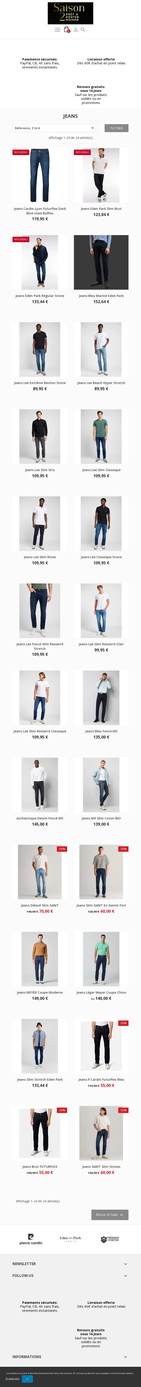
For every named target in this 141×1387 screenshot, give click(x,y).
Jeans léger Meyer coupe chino (101, 992)
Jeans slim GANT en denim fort (101, 905)
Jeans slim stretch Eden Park (40, 1079)
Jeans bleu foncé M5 (101, 731)
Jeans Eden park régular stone (39, 296)
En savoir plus (12, 1378)
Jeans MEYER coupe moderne (40, 992)
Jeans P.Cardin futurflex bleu (101, 1079)
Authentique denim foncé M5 (39, 818)
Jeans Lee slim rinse (40, 557)
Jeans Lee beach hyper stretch (101, 383)
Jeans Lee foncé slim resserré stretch (39, 646)
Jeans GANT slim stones (101, 1166)
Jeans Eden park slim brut (101, 208)
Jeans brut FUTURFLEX (39, 1166)
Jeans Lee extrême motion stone (40, 383)
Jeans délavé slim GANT (40, 905)
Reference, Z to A (55, 128)
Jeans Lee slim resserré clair (101, 644)
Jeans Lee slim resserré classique (39, 731)
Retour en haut (110, 1215)
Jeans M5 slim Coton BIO (101, 818)
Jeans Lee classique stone (101, 557)
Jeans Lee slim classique (101, 470)
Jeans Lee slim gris (40, 470)
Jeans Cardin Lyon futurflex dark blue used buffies (40, 210)
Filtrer (116, 128)
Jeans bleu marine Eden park (101, 296)
